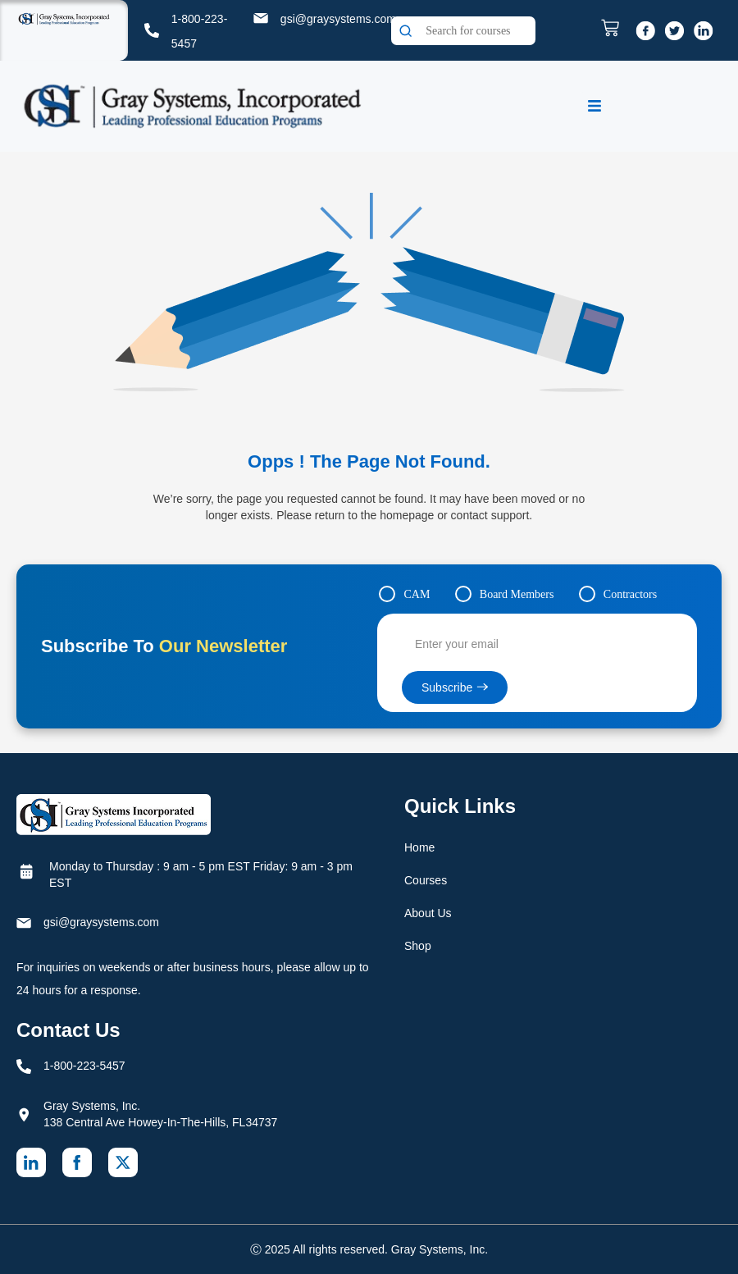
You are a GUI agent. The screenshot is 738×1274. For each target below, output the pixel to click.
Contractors (630, 594)
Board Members (517, 594)
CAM (416, 594)
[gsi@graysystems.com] (260, 18)
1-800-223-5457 (84, 1065)
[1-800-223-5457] (151, 30)
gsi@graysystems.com (338, 18)
